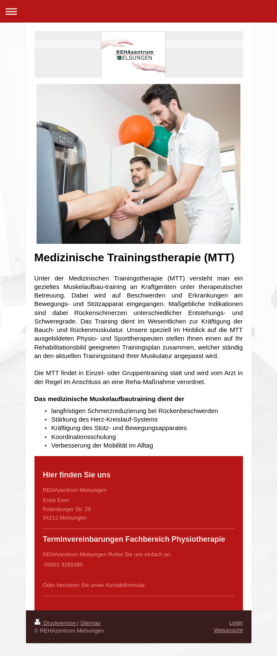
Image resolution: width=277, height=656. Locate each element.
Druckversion (55, 623)
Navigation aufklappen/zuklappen (138, 11)
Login (236, 622)
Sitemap (90, 623)
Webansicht (228, 630)
